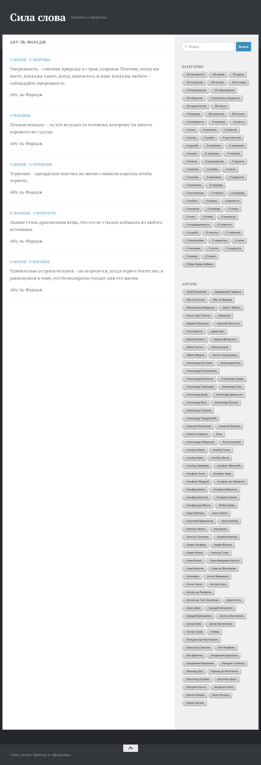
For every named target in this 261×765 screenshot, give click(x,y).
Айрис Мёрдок (195, 355)
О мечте (231, 169)
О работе (192, 201)
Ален (219, 434)
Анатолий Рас (230, 521)
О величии (218, 122)
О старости (224, 224)
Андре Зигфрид (196, 544)
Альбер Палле (220, 457)
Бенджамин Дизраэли (224, 655)
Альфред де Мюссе (199, 505)
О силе (191, 216)
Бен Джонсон (195, 655)
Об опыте (220, 106)
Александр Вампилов (200, 378)
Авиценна (224, 315)
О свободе (213, 208)
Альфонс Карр (222, 473)
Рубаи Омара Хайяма (200, 264)
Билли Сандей (195, 695)
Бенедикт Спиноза (233, 663)
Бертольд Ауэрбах (198, 679)
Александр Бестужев (199, 363)
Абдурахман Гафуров (228, 291)
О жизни (18, 59)
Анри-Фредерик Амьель (225, 560)
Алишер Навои (196, 450)
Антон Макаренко (217, 576)
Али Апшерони (232, 442)
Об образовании (224, 90)
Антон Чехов (194, 584)
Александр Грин (232, 386)
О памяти (217, 193)
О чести (213, 248)
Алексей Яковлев (229, 426)
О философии (195, 240)
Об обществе (195, 98)
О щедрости (233, 248)
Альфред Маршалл (225, 489)
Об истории (239, 82)
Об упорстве (216, 114)
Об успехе (238, 114)
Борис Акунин (195, 703)
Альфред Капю (196, 489)
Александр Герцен (232, 378)
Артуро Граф (194, 631)
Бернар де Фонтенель (224, 671)
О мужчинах (194, 185)
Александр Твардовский (202, 418)
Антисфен (193, 576)
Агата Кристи (195, 331)
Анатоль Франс (196, 529)
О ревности (232, 201)
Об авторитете (195, 74)
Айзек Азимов (219, 347)
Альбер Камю (195, 457)
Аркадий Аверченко (221, 608)
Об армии (218, 74)
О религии (193, 208)
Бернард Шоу (195, 671)
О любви (212, 169)
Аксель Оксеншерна (224, 355)
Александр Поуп (197, 402)
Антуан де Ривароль (199, 592)
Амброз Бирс (227, 505)
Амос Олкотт (220, 513)
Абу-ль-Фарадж (222, 299)
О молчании (214, 177)
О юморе (192, 256)
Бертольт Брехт (227, 679)
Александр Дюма (197, 394)
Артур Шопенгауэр (220, 623)
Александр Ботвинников (202, 371)
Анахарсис (220, 529)
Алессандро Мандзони (201, 442)
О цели (239, 240)
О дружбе (192, 145)
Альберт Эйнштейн (229, 465)
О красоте (238, 161)
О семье (234, 208)
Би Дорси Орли (223, 687)
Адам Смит (217, 331)
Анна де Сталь (220, 552)
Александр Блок (231, 363)
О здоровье (40, 59)
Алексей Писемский (199, 426)
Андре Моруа (195, 552)
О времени (209, 129)
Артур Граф (194, 623)
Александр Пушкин (226, 402)
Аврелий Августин (228, 323)
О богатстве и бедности (225, 98)
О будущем (193, 114)
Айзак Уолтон (195, 347)
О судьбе (192, 232)
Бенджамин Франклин (200, 663)
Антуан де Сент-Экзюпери (203, 600)
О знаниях (20, 213)
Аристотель (234, 600)
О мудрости (44, 213)
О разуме (211, 201)
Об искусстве (195, 82)
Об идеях (238, 74)
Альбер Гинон (221, 450)
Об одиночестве (196, 106)
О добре (209, 137)
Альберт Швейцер (198, 465)
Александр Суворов (199, 410)
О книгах (192, 161)
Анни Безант (194, 560)
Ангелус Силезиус (198, 537)
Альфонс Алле (196, 473)
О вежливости (195, 122)
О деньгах (231, 129)
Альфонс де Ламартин (231, 481)
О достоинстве (232, 137)
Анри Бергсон (195, 568)
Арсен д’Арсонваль (232, 616)
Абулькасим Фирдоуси (201, 307)
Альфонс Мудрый (198, 481)
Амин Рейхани (195, 513)
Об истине (217, 82)
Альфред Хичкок (227, 497)
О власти (238, 122)
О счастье (212, 232)
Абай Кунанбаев (197, 291)
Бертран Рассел (196, 687)
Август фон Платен (198, 315)
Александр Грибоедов (200, 386)
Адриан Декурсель (225, 339)
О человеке (20, 115)
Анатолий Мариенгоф (200, 521)
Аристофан (194, 608)
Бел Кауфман (226, 647)
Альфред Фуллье (197, 497)
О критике (193, 169)
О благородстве (196, 90)
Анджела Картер (227, 537)
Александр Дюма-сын (229, 394)
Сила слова (38, 17)
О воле (191, 129)
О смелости (228, 216)
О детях (191, 137)
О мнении (193, 177)
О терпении (40, 164)
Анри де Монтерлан (224, 568)
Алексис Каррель (197, 434)
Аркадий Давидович (199, 616)
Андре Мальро (223, 544)
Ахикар (215, 631)
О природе (237, 193)
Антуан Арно (218, 584)
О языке (211, 256)
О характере (219, 240)
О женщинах (236, 145)
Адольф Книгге (196, 339)
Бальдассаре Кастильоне (202, 639)
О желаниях (213, 145)
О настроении (195, 193)
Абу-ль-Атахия (196, 299)
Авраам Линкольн (198, 323)
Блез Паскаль (221, 695)
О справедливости (198, 224)
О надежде (215, 185)
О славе (208, 216)
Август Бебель (232, 307)
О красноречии (214, 161)
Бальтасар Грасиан (198, 647)
